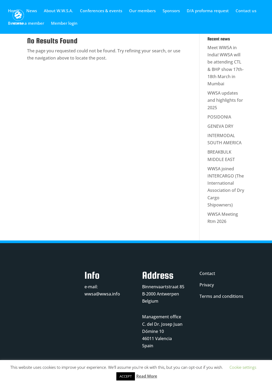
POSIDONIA (219, 117)
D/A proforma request (208, 11)
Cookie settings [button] (243, 367)
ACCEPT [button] (126, 376)
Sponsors (171, 11)
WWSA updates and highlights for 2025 (225, 100)
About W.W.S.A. (58, 11)
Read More (146, 376)
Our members (142, 11)
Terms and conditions (221, 296)
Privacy (206, 285)
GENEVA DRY (220, 126)
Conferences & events (101, 11)
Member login (64, 23)
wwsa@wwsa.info (102, 294)
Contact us (246, 11)
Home (13, 11)
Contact (207, 273)
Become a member (26, 23)
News (31, 11)
